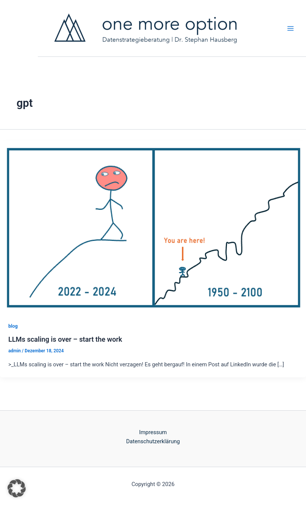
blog (13, 326)
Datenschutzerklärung (153, 441)
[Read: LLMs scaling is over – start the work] (153, 227)
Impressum (153, 432)
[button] (16, 488)
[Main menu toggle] (290, 28)
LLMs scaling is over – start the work (65, 339)
